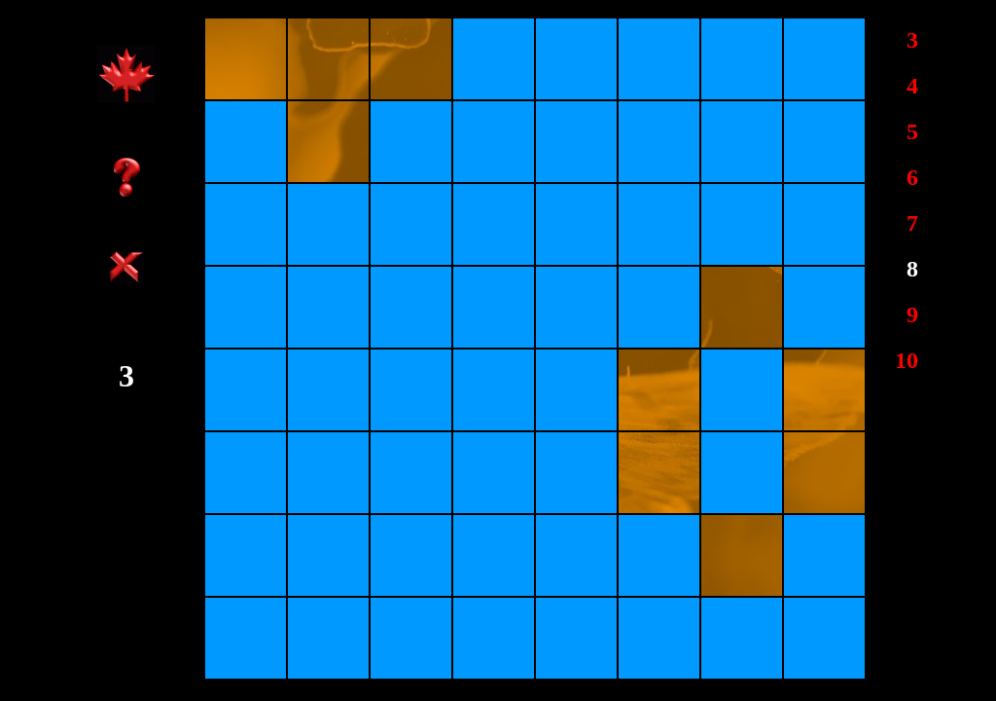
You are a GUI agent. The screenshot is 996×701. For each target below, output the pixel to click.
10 (906, 360)
